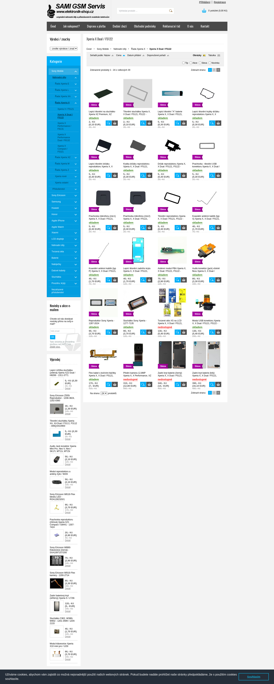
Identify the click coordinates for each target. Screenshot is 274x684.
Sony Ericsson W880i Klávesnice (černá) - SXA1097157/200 (60, 550)
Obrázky (197, 55)
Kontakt (205, 26)
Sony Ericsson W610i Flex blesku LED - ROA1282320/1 (62, 497)
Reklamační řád (171, 26)
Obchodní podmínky (145, 26)
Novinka (215, 63)
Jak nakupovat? (71, 26)
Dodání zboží (120, 26)
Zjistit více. (55, 347)
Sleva (204, 63)
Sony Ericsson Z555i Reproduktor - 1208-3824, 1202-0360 (62, 398)
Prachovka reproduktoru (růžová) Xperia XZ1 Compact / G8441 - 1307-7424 (62, 523)
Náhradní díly (120, 49)
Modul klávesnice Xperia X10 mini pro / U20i (61, 644)
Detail (68, 388)
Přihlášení (204, 2)
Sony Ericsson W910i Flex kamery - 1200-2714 (62, 574)
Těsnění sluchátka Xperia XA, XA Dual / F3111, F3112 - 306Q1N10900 (63, 423)
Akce (195, 63)
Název (107, 55)
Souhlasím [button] (253, 676)
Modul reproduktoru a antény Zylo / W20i (60, 472)
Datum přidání (134, 55)
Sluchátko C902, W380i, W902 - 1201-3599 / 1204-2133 (62, 621)
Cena (118, 55)
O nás (190, 26)
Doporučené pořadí (156, 55)
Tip (186, 63)
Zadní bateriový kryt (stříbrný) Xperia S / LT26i (62, 596)
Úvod (53, 26)
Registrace (220, 2)
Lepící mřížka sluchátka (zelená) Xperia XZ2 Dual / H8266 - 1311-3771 (62, 373)
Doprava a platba (96, 26)
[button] (20, 679)
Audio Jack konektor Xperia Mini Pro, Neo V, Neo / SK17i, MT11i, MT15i (63, 449)
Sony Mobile (103, 49)
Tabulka (212, 55)
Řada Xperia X (138, 49)
